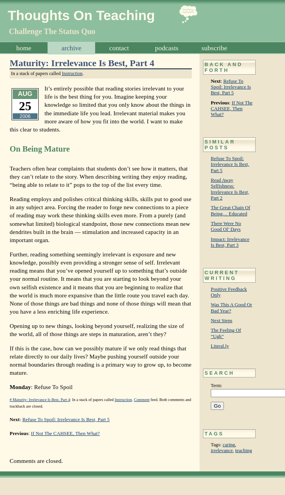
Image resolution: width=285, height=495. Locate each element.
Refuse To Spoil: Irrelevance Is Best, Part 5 (231, 87)
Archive (71, 48)
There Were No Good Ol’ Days (226, 226)
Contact (119, 48)
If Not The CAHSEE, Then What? (232, 109)
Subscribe (214, 48)
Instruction (72, 73)
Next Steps (221, 320)
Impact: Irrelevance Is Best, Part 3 (230, 242)
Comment (141, 400)
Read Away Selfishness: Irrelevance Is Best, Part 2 (230, 189)
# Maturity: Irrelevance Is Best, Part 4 (40, 400)
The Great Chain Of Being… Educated (230, 210)
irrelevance (222, 450)
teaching (243, 450)
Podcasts (167, 48)
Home (23, 48)
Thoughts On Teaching (81, 15)
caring (229, 444)
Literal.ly (220, 346)
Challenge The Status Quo (52, 31)
